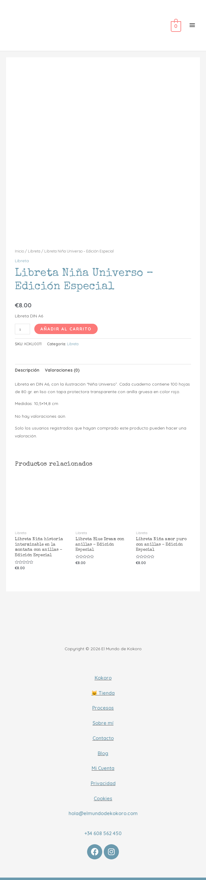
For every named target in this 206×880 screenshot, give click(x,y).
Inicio (19, 247)
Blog (103, 749)
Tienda (107, 689)
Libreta (34, 247)
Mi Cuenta (103, 764)
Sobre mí (103, 719)
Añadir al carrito (66, 324)
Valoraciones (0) (62, 366)
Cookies (103, 794)
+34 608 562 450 (103, 829)
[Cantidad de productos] (22, 325)
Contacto (103, 734)
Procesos (103, 704)
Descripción (27, 366)
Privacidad (103, 779)
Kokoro (103, 674)
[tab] (27, 366)
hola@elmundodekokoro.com (103, 810)
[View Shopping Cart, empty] (175, 26)
